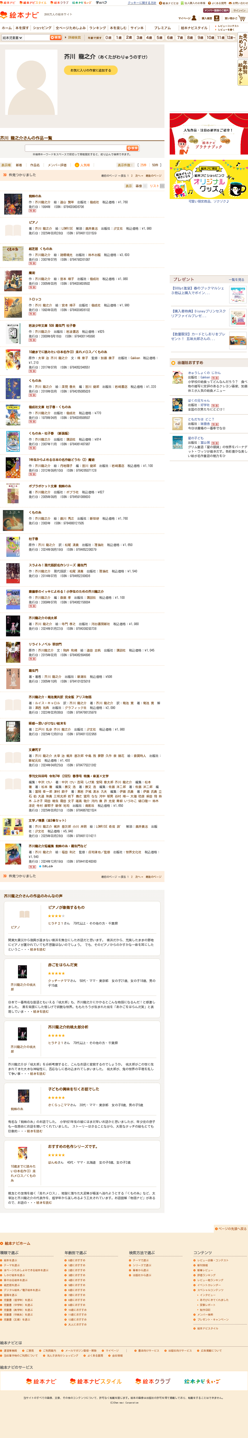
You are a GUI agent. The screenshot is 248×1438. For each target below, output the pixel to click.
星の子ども (196, 438)
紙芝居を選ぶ (12, 1285)
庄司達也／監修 (99, 852)
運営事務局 (10, 1350)
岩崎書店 (121, 386)
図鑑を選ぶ (10, 1295)
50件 (155, 165)
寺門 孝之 (69, 623)
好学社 (205, 404)
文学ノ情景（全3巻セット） (48, 820)
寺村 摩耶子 (45, 805)
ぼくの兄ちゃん (199, 400)
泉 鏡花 (118, 755)
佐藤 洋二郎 (117, 786)
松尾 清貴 (72, 544)
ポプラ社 (72, 492)
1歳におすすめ (76, 1265)
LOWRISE (67, 228)
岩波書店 (72, 331)
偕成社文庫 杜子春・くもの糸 (50, 407)
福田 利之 (69, 852)
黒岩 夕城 (84, 791)
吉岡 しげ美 (86, 782)
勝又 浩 (70, 786)
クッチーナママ (59, 980)
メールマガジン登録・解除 (81, 1350)
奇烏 (112, 826)
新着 (19, 165)
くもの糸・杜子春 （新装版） (50, 433)
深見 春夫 (69, 386)
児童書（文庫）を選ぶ (17, 1319)
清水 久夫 (100, 791)
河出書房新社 (100, 623)
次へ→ (139, 175)
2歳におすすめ (76, 1270)
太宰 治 (43, 357)
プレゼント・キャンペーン (213, 1319)
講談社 (71, 439)
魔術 (32, 272)
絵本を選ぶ (10, 1260)
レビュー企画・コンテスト (213, 1260)
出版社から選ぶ (142, 1275)
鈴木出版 (94, 254)
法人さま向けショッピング (62, 1355)
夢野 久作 (105, 755)
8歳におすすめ (76, 1300)
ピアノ (33, 222)
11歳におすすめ (77, 1314)
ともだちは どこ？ (201, 419)
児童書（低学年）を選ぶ (18, 1300)
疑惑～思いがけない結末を (47, 723)
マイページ (112, 1350)
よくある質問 (95, 1355)
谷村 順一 (122, 796)
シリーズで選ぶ (142, 1265)
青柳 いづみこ (126, 800)
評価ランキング (206, 1275)
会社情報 (117, 1355)
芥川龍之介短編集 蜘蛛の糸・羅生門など (58, 846)
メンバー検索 (205, 1314)
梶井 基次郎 (75, 755)
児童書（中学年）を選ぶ (18, 1305)
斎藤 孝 (65, 597)
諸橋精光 (66, 254)
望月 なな (91, 796)
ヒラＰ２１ (56, 923)
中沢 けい (45, 782)
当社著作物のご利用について (21, 1355)
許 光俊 (109, 800)
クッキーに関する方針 (142, 2)
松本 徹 (46, 786)
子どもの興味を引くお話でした (73, 1089)
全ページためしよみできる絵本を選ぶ (26, 1270)
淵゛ (120, 826)
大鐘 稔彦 (138, 796)
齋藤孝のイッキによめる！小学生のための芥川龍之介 (66, 591)
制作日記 (205, 1310)
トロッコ (35, 299)
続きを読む (38, 949)
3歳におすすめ (76, 1275)
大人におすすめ (77, 1324)
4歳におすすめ (76, 1280)
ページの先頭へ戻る (233, 1228)
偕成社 (94, 202)
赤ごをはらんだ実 (62, 965)
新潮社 (82, 676)
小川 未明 (80, 826)
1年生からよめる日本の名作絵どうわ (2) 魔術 (62, 459)
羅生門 (33, 670)
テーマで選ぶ (141, 1260)
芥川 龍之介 (43, 228)
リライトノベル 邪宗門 (45, 644)
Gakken (135, 357)
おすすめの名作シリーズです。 (73, 1147)
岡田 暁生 (51, 800)
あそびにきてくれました (214, 1300)
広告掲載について (211, 1350)
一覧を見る (236, 279)
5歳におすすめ (76, 1285)
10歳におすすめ (77, 1310)
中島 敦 (90, 755)
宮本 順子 (67, 278)
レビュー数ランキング (210, 1280)
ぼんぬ (52, 1162)
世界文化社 (133, 852)
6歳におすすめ (76, 1290)
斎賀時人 (140, 755)
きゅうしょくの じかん (204, 372)
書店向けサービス (148, 1350)
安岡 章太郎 (104, 782)
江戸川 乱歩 (43, 729)
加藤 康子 (108, 357)
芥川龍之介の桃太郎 (43, 617)
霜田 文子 (67, 800)
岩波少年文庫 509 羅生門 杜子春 (52, 325)
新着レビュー (205, 1270)
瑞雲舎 (205, 423)
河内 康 (96, 800)
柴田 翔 (151, 796)
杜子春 (33, 538)
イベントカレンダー (209, 1285)
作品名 (35, 165)
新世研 (94, 518)
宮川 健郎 (92, 386)
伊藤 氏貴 (127, 791)
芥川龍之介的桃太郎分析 (68, 1027)
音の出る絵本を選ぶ (15, 1280)
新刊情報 (202, 1265)
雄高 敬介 (83, 800)
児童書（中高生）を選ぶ (18, 1314)
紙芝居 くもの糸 (40, 248)
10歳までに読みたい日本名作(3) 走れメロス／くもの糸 (68, 351)
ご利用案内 (49, 1350)
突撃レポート (208, 1305)
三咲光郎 (60, 796)
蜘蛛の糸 (35, 196)
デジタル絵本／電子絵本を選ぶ (22, 1290)
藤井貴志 (91, 228)
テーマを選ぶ (12, 1265)
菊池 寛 (128, 703)
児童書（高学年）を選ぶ (18, 1310)
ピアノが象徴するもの (66, 907)
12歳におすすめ (77, 1319)
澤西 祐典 (42, 707)
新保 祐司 (62, 805)
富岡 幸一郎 (43, 791)
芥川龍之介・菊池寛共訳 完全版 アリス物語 (60, 697)
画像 (139, 185)
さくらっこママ (59, 1104)
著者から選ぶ (141, 1270)
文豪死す (35, 749)
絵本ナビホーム (17, 1243)
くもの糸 (35, 380)
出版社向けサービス (180, 1350)
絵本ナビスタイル (207, 1328)
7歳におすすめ (76, 1295)
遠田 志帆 (94, 650)
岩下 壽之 (75, 796)
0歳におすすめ (76, 1260)
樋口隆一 (144, 800)
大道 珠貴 (45, 796)
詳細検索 (74, 37)
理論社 (99, 544)
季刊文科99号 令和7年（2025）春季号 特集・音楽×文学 (69, 776)
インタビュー (208, 1295)
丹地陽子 (66, 465)
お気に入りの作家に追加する (90, 70)
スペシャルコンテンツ (210, 1290)
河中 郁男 (106, 796)
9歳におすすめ (76, 1305)
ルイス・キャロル (47, 703)
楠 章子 (82, 357)
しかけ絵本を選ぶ (14, 1275)
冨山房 (205, 442)
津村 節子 (61, 791)
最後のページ (153, 175)
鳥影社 (90, 805)
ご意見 (30, 1350)
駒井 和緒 (70, 650)
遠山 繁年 (67, 202)
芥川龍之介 (43, 202)
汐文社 (118, 228)
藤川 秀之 (67, 518)
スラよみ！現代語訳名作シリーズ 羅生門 (58, 565)
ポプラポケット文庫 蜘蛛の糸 (50, 486)
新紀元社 (35, 760)
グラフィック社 (76, 707)
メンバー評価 (57, 165)
